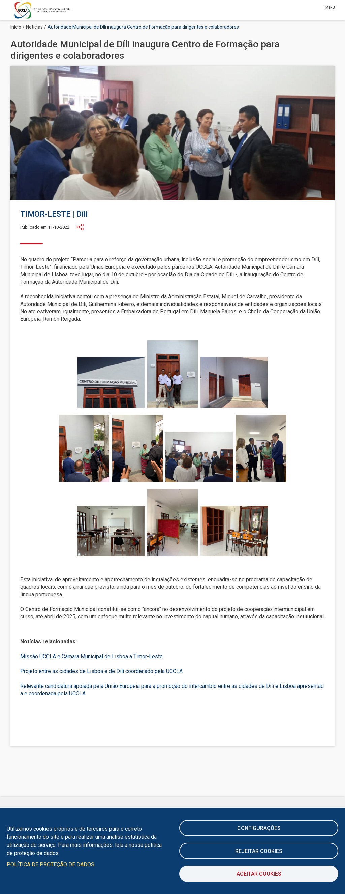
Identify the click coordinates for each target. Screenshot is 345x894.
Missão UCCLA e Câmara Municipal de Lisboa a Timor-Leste (91, 656)
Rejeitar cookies (258, 851)
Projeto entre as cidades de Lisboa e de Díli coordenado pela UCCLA (101, 671)
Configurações (259, 828)
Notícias (34, 27)
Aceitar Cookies (259, 874)
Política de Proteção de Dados (50, 864)
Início (15, 27)
